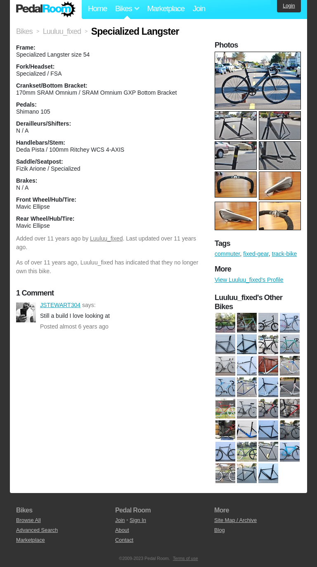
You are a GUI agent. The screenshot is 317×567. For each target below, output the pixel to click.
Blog (219, 530)
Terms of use (185, 558)
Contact (124, 540)
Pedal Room (46, 9)
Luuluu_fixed (106, 238)
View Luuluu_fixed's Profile (249, 279)
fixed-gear (255, 253)
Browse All (28, 520)
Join (199, 8)
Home (97, 8)
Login (289, 6)
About (122, 530)
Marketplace (165, 8)
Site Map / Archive (235, 520)
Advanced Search (37, 530)
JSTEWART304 (26, 312)
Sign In (138, 520)
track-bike (284, 253)
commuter (227, 253)
